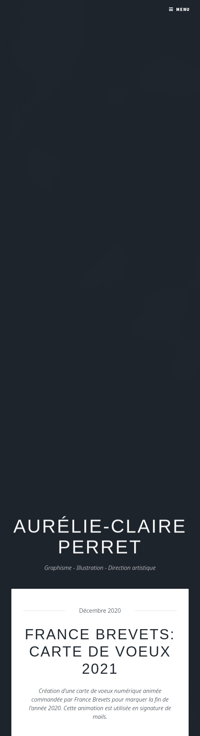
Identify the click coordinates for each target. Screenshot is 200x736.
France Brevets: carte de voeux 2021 (100, 651)
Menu (183, 9)
